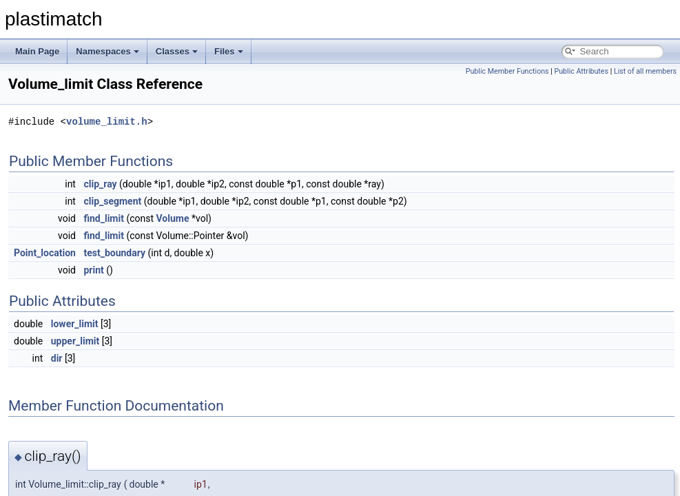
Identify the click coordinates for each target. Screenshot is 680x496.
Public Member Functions (507, 71)
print (93, 270)
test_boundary (114, 252)
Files (228, 51)
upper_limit (75, 341)
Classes (177, 51)
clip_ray (99, 183)
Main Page (37, 51)
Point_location (45, 252)
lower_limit (75, 323)
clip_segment (112, 201)
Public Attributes (581, 71)
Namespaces (107, 51)
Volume (172, 218)
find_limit (103, 218)
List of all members (645, 71)
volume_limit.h (106, 121)
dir (57, 358)
